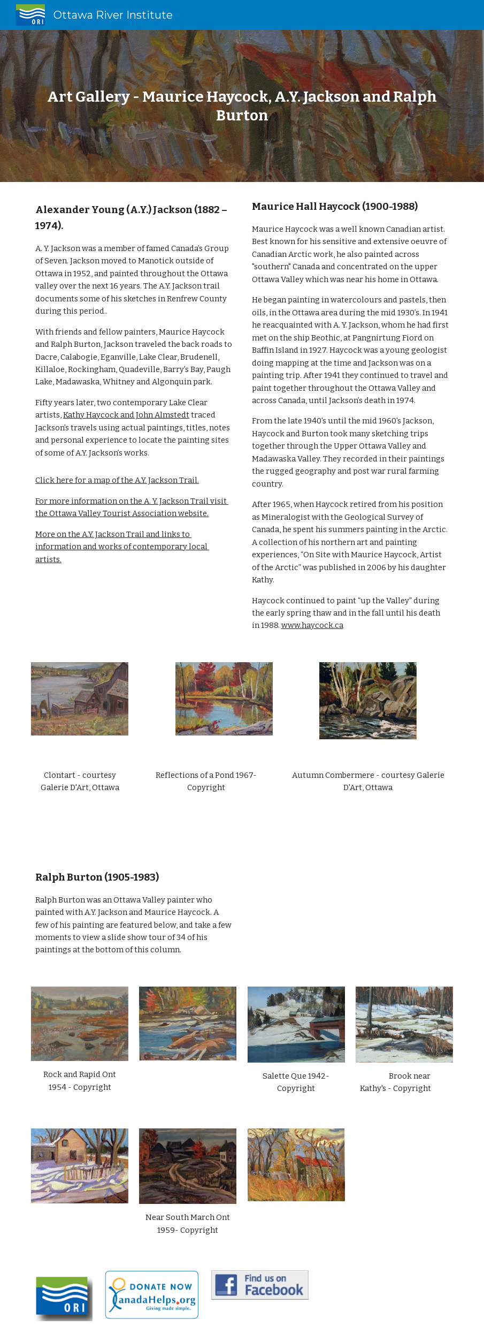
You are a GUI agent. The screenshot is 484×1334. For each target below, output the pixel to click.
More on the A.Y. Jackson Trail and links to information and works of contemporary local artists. (122, 546)
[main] (242, 106)
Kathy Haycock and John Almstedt (126, 415)
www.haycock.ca (312, 625)
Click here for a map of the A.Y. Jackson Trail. (117, 480)
